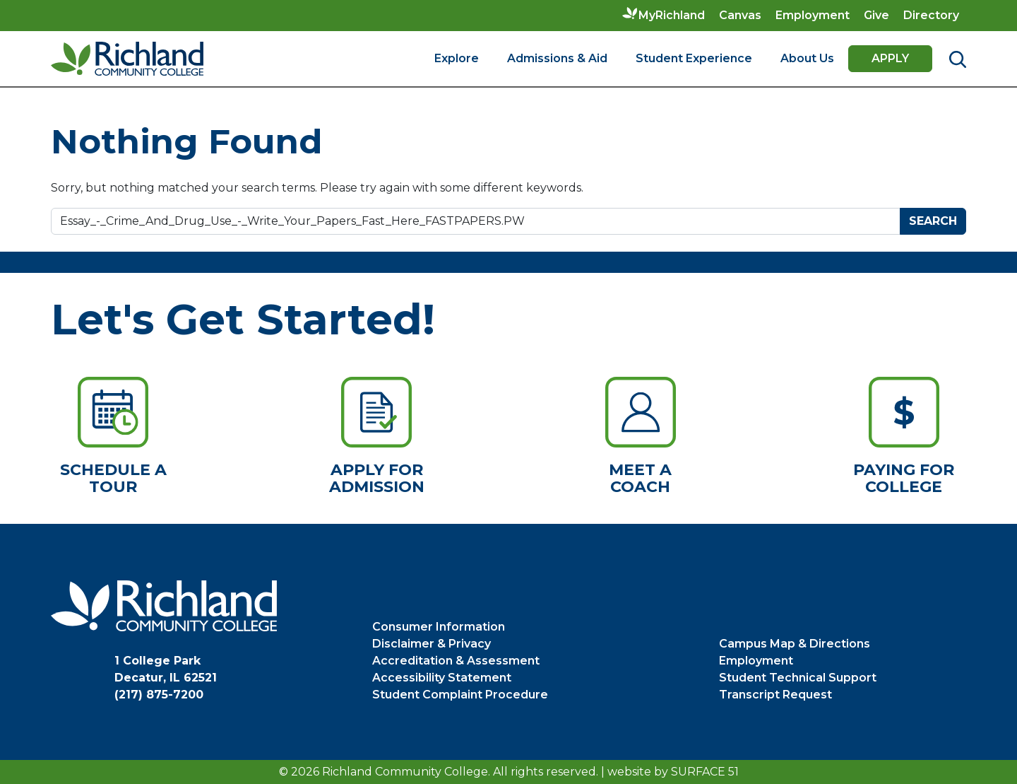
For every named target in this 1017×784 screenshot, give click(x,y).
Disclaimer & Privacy (431, 643)
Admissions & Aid (557, 58)
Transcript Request (775, 694)
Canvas (740, 15)
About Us (807, 58)
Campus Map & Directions (794, 643)
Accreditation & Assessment (456, 660)
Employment (812, 15)
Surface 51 (705, 771)
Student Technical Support (797, 677)
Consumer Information (438, 626)
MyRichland (671, 15)
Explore (456, 58)
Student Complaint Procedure (460, 694)
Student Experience (694, 58)
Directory (931, 15)
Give (876, 15)
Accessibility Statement (441, 677)
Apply (890, 58)
